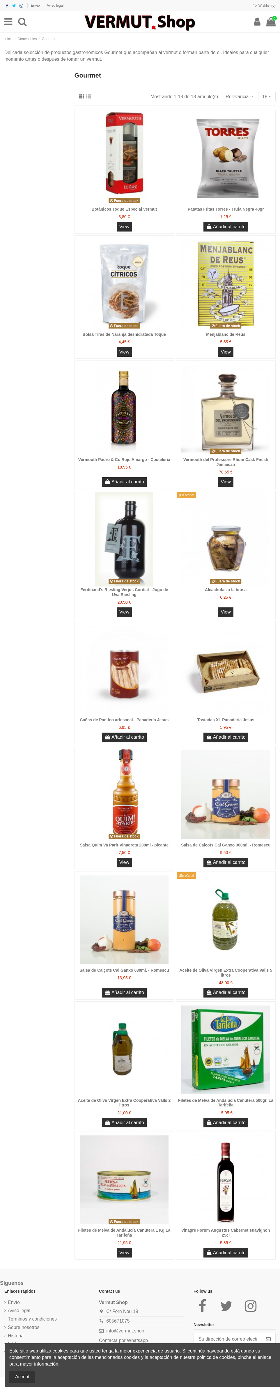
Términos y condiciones (32, 1318)
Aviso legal (55, 5)
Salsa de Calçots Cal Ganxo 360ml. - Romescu (225, 845)
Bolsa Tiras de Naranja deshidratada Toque (124, 334)
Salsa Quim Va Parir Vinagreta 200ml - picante (124, 845)
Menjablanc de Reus (225, 334)
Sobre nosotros (24, 1327)
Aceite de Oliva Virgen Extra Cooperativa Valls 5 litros (225, 972)
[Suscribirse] (268, 1339)
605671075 (118, 1321)
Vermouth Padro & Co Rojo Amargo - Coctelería (124, 459)
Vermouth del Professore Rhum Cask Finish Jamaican (225, 462)
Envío (36, 5)
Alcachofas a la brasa (226, 589)
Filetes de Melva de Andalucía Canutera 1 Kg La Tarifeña (124, 1232)
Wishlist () (264, 5)
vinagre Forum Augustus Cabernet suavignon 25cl (226, 1232)
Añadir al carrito (226, 226)
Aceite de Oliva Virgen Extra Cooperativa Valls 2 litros (124, 1103)
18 (267, 96)
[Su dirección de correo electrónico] (227, 1339)
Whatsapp (137, 1340)
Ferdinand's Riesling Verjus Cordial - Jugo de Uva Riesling (124, 592)
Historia (16, 1335)
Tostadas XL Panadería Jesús (225, 719)
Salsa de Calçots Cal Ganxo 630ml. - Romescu (124, 970)
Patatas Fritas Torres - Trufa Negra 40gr (226, 209)
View (124, 226)
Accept (22, 1376)
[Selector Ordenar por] (239, 96)
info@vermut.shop (125, 1330)
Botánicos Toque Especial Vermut (124, 209)
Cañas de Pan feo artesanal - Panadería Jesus (124, 719)
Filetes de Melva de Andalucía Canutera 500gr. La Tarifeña (225, 1103)
